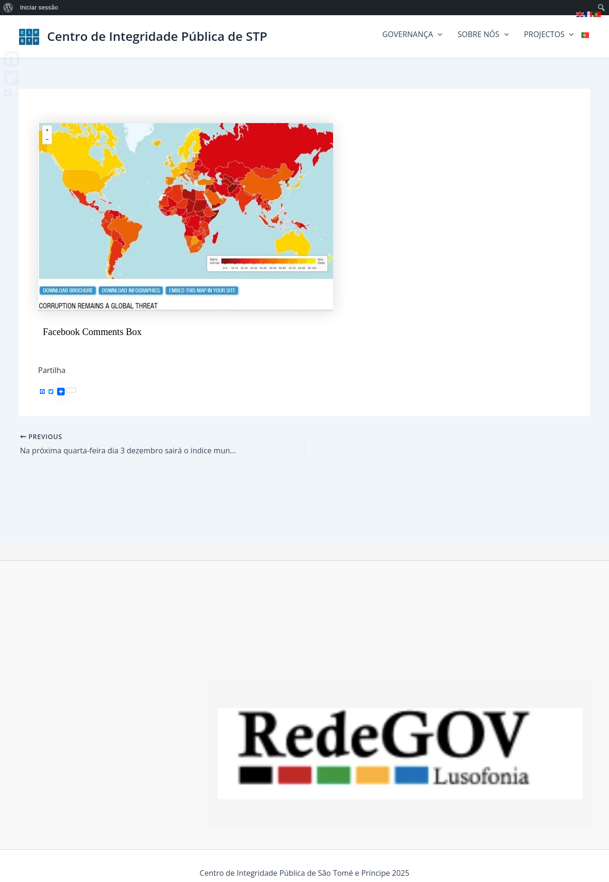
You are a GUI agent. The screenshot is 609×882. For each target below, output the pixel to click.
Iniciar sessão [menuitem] (39, 7)
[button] (437, 34)
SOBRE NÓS (483, 34)
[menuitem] (8, 7)
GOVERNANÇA (412, 34)
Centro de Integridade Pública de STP (157, 36)
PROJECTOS (549, 34)
